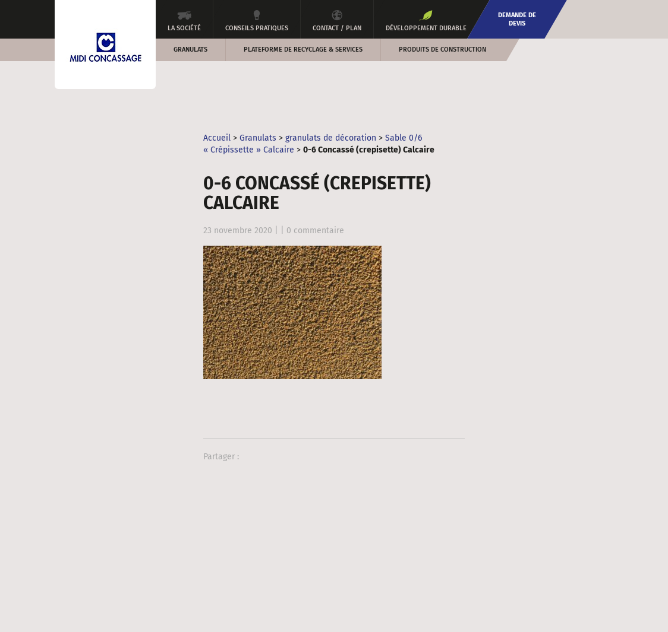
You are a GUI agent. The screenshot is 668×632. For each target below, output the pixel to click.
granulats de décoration (330, 138)
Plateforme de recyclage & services (303, 49)
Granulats (190, 49)
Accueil (217, 138)
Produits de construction (442, 49)
